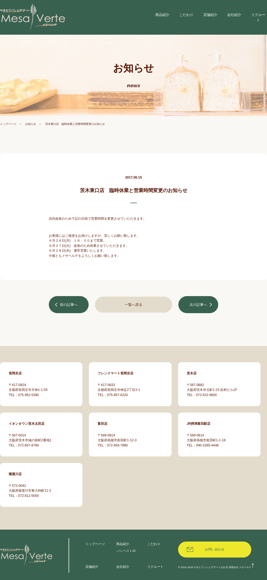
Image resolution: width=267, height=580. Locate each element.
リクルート (155, 565)
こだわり (153, 543)
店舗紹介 (91, 565)
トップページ (8, 122)
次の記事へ (198, 304)
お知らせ (30, 122)
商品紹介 (122, 543)
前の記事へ (69, 304)
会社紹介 (122, 565)
